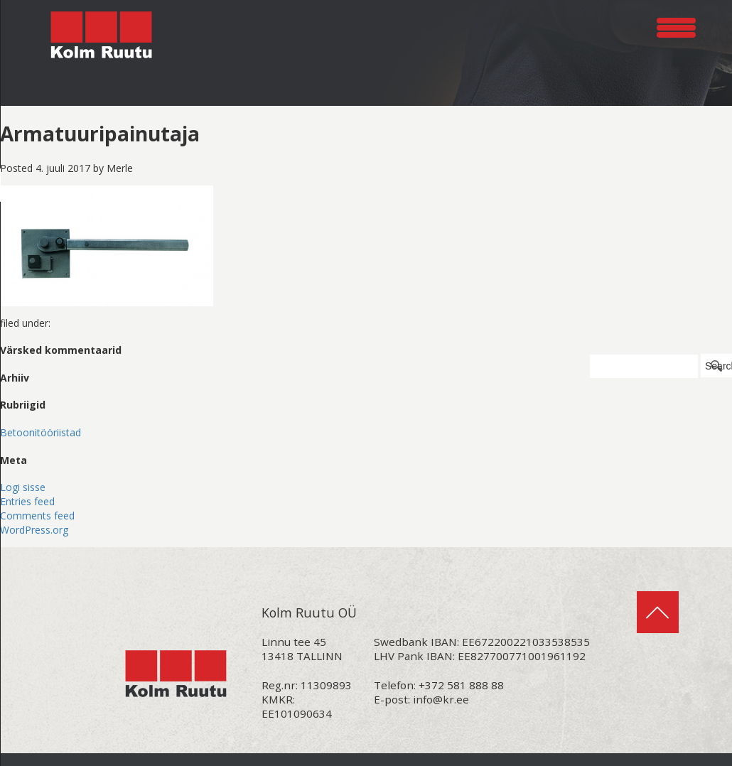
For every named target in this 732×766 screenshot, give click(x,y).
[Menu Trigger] (676, 25)
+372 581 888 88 (461, 685)
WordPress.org (34, 529)
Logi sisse (22, 487)
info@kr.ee (441, 699)
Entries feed (27, 501)
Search (718, 366)
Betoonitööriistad (40, 432)
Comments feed (37, 515)
